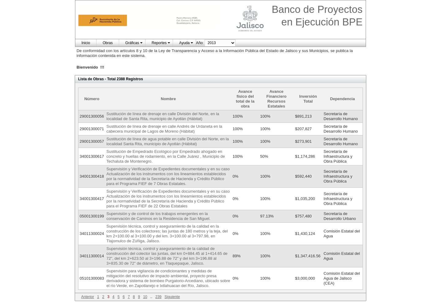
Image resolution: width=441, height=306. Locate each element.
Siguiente (172, 297)
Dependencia (342, 98)
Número (91, 98)
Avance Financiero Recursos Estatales (276, 98)
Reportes (159, 43)
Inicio (85, 43)
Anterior (87, 297)
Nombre (168, 98)
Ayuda (184, 43)
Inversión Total (308, 99)
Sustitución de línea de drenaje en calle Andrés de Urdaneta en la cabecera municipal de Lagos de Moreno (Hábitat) (164, 129)
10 (145, 297)
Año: (200, 43)
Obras (108, 43)
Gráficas (132, 43)
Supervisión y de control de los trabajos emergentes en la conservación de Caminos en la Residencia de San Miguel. (159, 216)
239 (158, 297)
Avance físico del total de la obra (245, 98)
